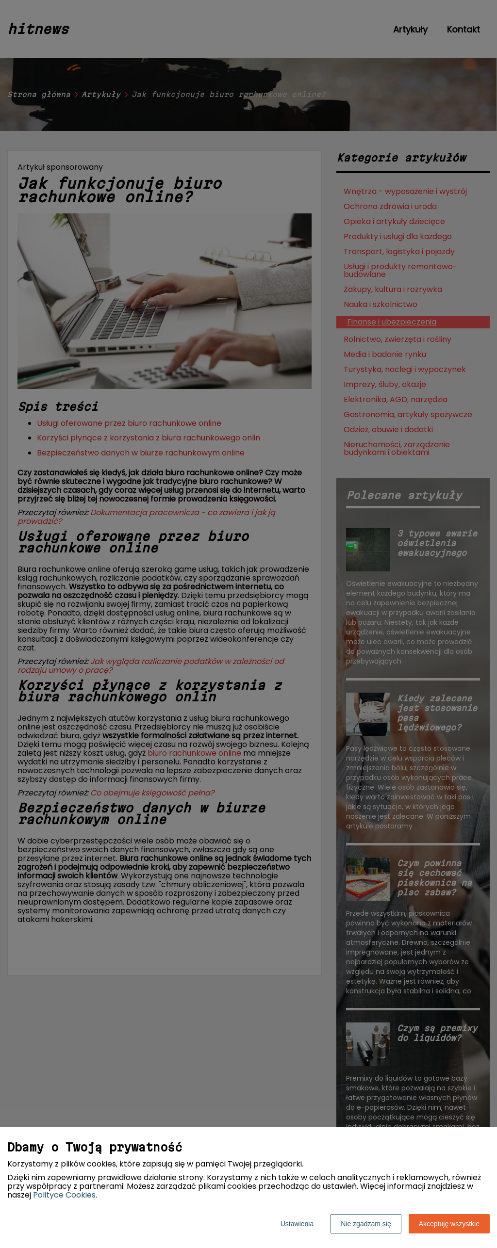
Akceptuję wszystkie (449, 1224)
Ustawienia (297, 1224)
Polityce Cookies (64, 1194)
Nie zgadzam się (366, 1224)
